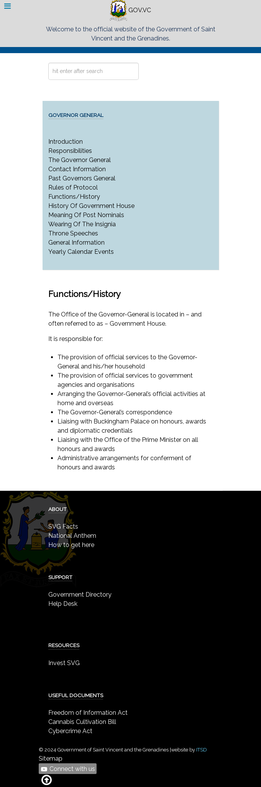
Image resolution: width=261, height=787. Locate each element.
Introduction (65, 141)
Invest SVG (64, 663)
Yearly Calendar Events (81, 251)
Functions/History (74, 196)
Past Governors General (81, 178)
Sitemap (50, 758)
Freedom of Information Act (88, 712)
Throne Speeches (73, 233)
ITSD (201, 750)
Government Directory (80, 594)
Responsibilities (70, 150)
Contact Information (77, 169)
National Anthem (72, 535)
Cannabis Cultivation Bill (82, 721)
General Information (76, 242)
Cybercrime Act (70, 731)
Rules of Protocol (73, 187)
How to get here (71, 544)
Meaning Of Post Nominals (86, 215)
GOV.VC (130, 10)
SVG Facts (63, 526)
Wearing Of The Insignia (82, 224)
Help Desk (62, 603)
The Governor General (79, 160)
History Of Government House (91, 205)
